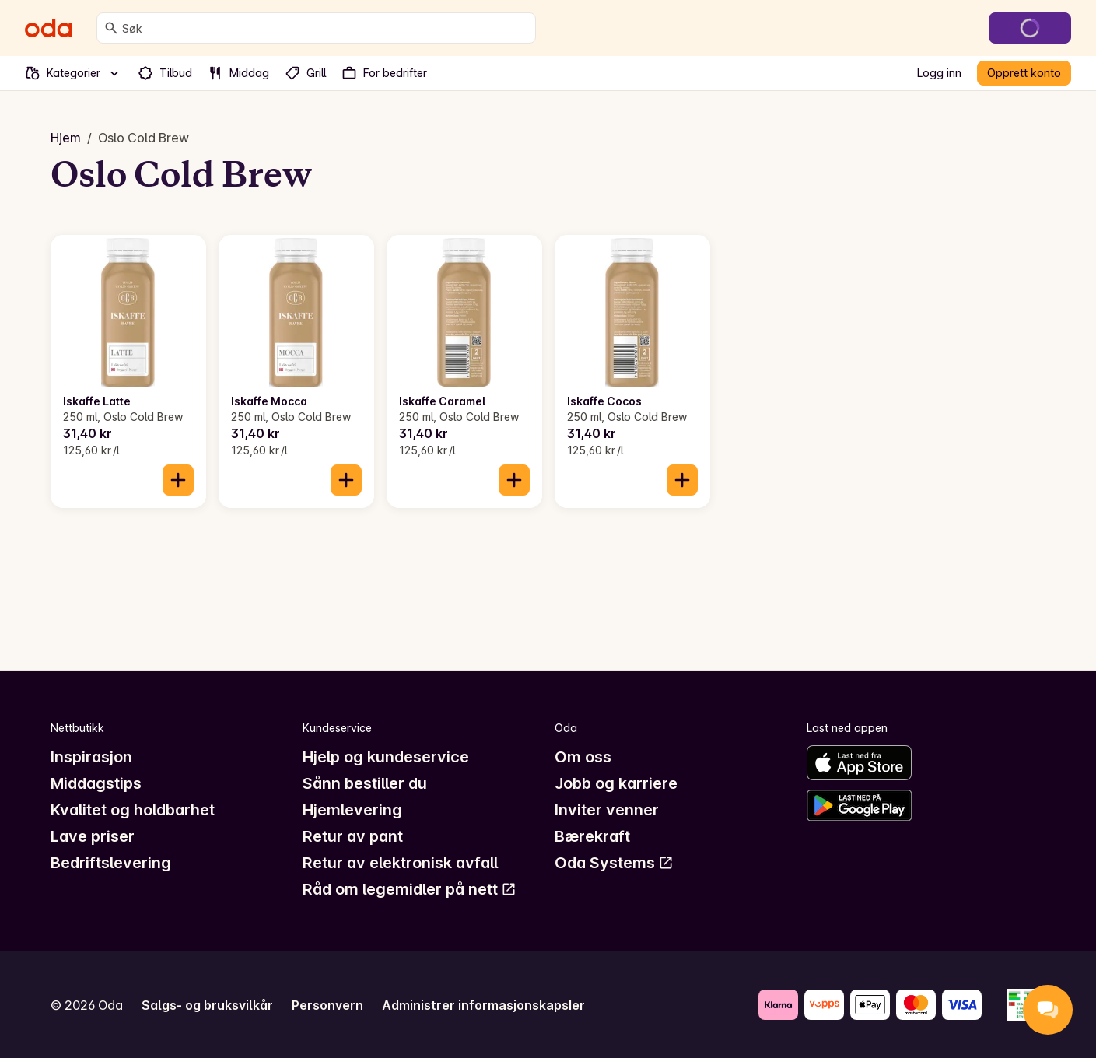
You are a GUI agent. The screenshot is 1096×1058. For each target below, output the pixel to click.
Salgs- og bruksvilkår (207, 1005)
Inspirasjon (91, 757)
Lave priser (93, 836)
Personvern (327, 1005)
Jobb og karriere (616, 783)
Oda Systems (614, 862)
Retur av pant (353, 836)
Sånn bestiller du (365, 783)
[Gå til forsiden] (48, 28)
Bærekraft (592, 836)
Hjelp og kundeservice (386, 757)
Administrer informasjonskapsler (483, 1005)
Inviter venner (607, 810)
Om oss (583, 757)
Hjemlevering (352, 810)
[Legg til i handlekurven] (178, 480)
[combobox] (325, 28)
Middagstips (96, 783)
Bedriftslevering (111, 862)
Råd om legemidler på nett (409, 889)
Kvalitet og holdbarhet (133, 810)
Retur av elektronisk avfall (400, 862)
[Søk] (111, 28)
